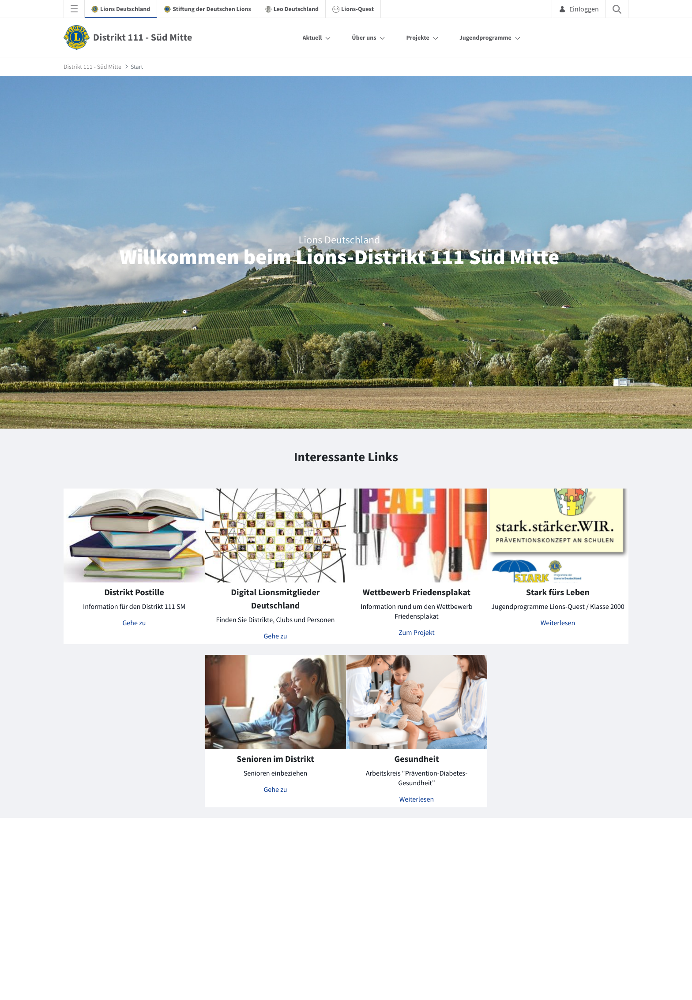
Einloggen (579, 8)
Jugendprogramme (485, 37)
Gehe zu (134, 623)
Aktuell (312, 37)
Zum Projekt (416, 632)
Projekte (417, 37)
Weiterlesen (558, 623)
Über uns (364, 37)
